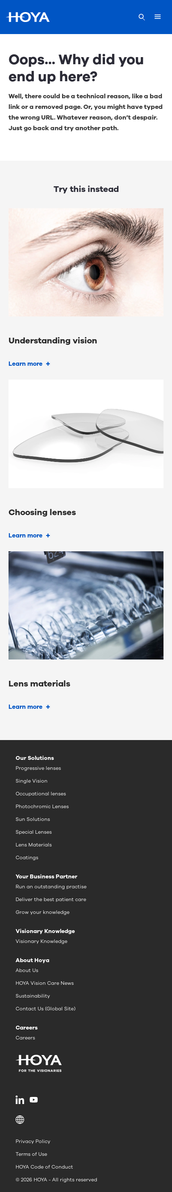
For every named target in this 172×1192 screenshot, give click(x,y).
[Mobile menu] (157, 17)
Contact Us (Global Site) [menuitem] (46, 1008)
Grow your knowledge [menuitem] (43, 912)
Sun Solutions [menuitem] (33, 819)
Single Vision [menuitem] (32, 781)
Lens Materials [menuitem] (34, 844)
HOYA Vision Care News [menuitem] (45, 983)
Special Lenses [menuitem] (34, 832)
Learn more (26, 364)
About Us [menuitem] (27, 970)
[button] (86, 1119)
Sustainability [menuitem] (33, 996)
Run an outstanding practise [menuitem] (51, 886)
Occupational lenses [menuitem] (41, 793)
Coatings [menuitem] (27, 857)
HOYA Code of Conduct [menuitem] (44, 1167)
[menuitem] (21, 1100)
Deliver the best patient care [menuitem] (51, 899)
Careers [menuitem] (25, 1037)
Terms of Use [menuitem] (31, 1154)
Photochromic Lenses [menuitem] (42, 806)
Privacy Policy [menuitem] (33, 1141)
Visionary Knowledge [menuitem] (41, 941)
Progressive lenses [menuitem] (38, 768)
